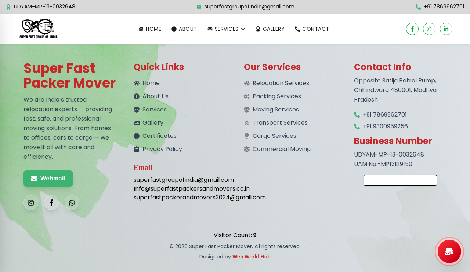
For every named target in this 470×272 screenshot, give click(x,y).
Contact (312, 29)
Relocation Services (281, 83)
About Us (151, 96)
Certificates (155, 136)
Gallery (270, 29)
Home (149, 29)
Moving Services (276, 109)
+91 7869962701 (444, 6)
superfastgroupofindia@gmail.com (249, 6)
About (184, 29)
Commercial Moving (282, 149)
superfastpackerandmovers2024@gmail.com (180, 197)
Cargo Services (274, 136)
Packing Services (277, 96)
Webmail (48, 178)
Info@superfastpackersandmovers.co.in (180, 188)
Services (150, 109)
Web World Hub (251, 257)
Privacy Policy (158, 149)
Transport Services (280, 122)
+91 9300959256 (385, 126)
